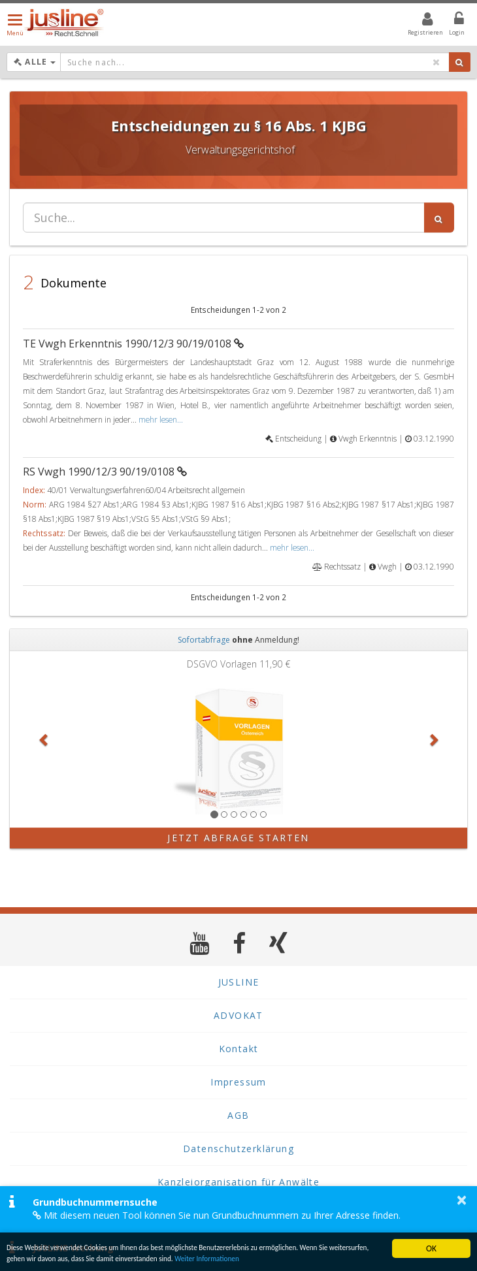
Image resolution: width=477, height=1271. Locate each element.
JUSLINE (238, 982)
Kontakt (239, 1048)
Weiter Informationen (312, 1257)
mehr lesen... (161, 419)
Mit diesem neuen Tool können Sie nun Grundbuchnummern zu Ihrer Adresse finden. (217, 1215)
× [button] (461, 1200)
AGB (238, 1115)
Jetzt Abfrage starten (238, 837)
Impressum (238, 1082)
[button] (44, 739)
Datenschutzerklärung (238, 1148)
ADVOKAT (238, 1015)
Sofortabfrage (204, 639)
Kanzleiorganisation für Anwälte (238, 1182)
